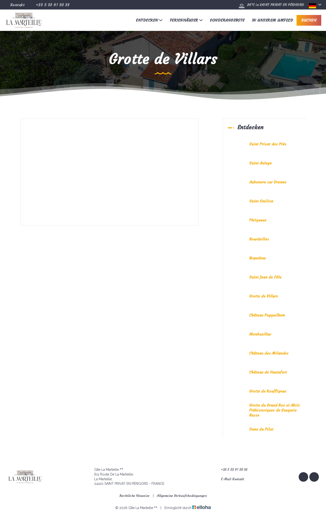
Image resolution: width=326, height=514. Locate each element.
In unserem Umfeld (272, 20)
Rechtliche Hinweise (134, 496)
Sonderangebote (227, 20)
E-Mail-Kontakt (229, 479)
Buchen (308, 20)
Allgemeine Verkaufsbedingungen (182, 496)
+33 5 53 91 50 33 (231, 469)
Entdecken (149, 20)
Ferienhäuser (186, 20)
